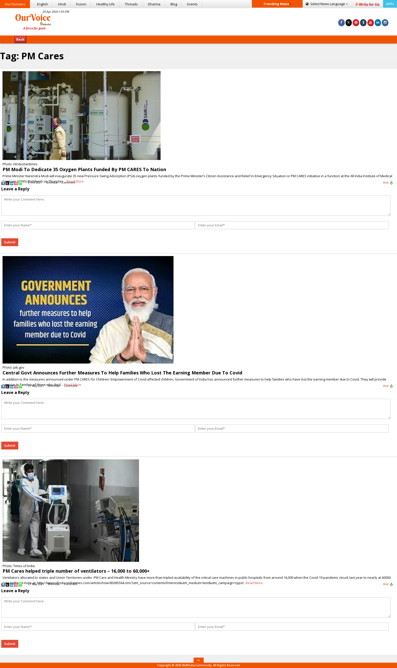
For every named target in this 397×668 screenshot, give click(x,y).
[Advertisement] (198, 21)
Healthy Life (105, 4)
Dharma (154, 4)
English (42, 4)
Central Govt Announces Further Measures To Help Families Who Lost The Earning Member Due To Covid (122, 373)
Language (327, 4)
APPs (390, 4)
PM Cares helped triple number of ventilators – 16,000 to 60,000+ (76, 571)
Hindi (62, 4)
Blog (173, 4)
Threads (131, 4)
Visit (388, 183)
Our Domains (15, 4)
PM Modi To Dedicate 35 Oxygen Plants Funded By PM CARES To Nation (84, 169)
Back (20, 39)
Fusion (81, 4)
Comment (68, 182)
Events (192, 4)
